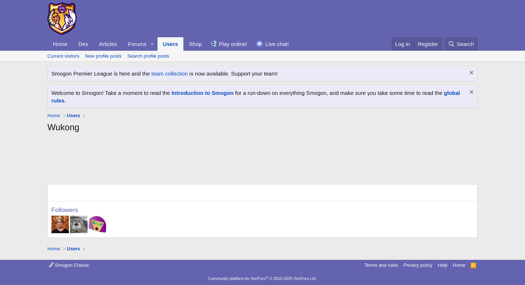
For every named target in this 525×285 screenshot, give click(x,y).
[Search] (461, 44)
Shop (195, 44)
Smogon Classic (69, 265)
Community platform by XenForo (262, 278)
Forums (137, 44)
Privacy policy (418, 265)
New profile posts (103, 56)
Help (443, 265)
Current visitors (63, 56)
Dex (83, 44)
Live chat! (277, 44)
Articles (108, 44)
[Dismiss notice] (470, 73)
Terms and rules (381, 265)
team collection (169, 73)
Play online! (233, 44)
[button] (152, 44)
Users (170, 44)
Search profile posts (148, 56)
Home (60, 44)
